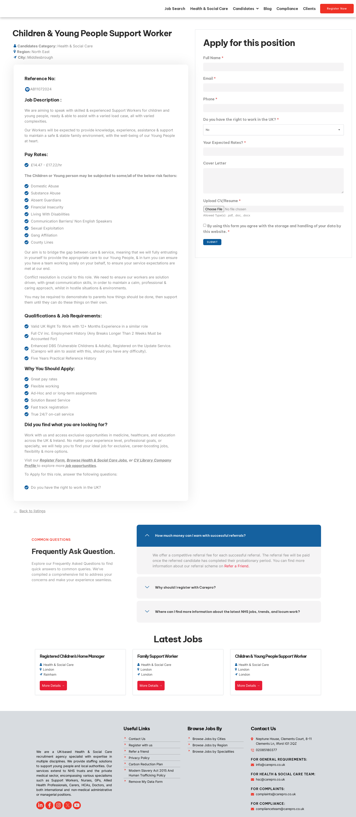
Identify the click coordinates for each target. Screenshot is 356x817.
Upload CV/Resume (222, 208)
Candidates (246, 10)
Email (209, 82)
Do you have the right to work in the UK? (241, 124)
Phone (210, 103)
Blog (268, 10)
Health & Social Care (209, 10)
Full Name (213, 61)
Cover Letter (214, 168)
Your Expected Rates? (224, 147)
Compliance (287, 10)
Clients (309, 10)
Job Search (175, 10)
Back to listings (32, 514)
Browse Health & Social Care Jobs (97, 463)
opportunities (81, 469)
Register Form (52, 463)
